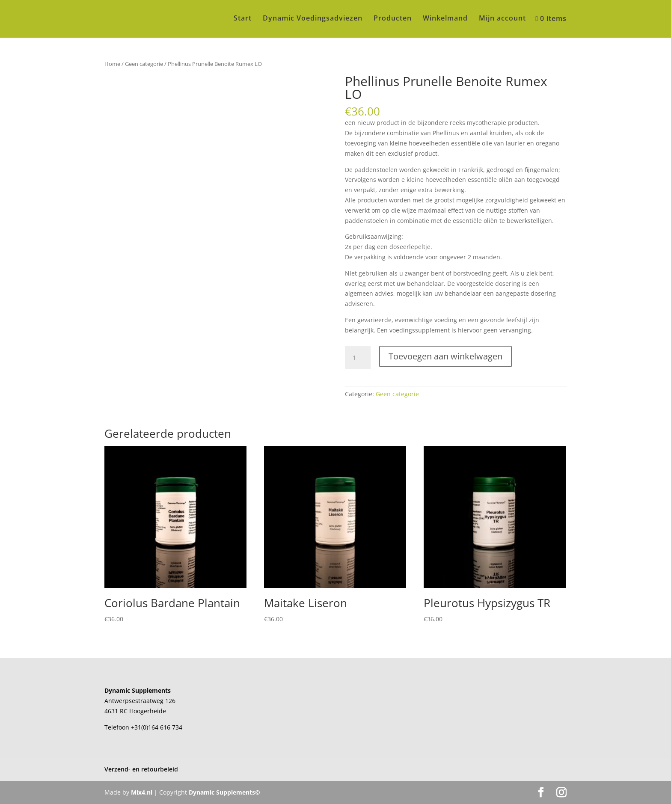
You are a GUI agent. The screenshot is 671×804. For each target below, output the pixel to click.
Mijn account (502, 19)
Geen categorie (144, 64)
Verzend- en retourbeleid (141, 769)
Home (112, 64)
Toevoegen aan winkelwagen (445, 356)
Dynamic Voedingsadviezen (312, 19)
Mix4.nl (141, 792)
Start (243, 19)
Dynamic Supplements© (224, 792)
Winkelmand (445, 19)
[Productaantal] (358, 358)
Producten (393, 19)
